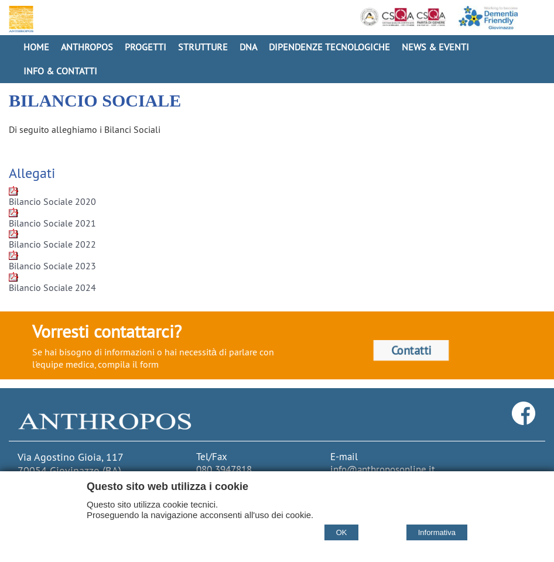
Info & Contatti (60, 71)
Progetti (145, 47)
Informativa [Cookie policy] (437, 532)
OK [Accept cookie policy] (341, 532)
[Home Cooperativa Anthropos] (19, 19)
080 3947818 (224, 469)
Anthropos (87, 47)
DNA (248, 47)
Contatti (411, 350)
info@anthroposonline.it (382, 469)
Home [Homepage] (36, 47)
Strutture (203, 47)
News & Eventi (435, 47)
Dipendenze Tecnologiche (329, 47)
